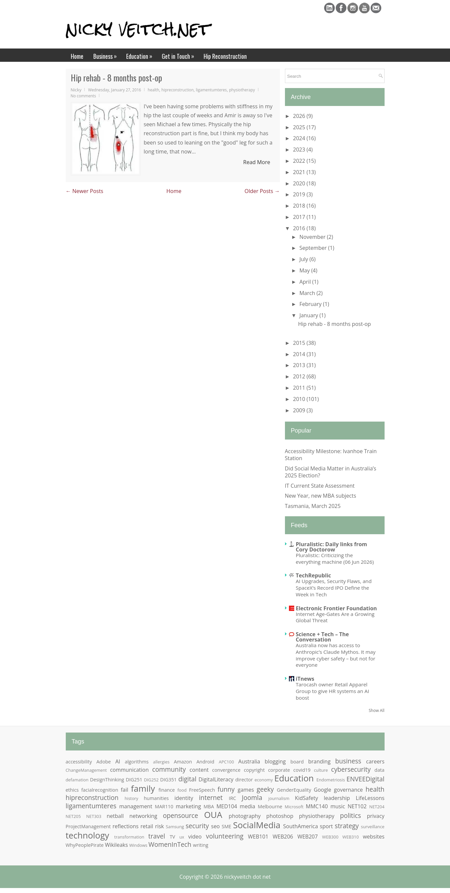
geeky (265, 789)
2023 (300, 149)
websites (373, 836)
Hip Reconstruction (225, 56)
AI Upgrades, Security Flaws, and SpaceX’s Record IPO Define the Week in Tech (334, 588)
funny (226, 789)
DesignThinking (107, 779)
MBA (209, 806)
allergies (161, 762)
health (153, 89)
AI (117, 761)
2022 (300, 160)
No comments (83, 95)
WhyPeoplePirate (85, 845)
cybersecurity (351, 769)
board (297, 761)
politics (350, 815)
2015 (300, 343)
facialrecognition (99, 790)
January (309, 315)
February (311, 304)
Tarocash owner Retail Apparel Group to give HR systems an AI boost (332, 691)
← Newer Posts (84, 191)
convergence (226, 770)
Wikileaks (116, 844)
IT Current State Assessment (320, 485)
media (247, 806)
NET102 (357, 806)
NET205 (73, 816)
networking (143, 816)
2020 (300, 183)
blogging (275, 761)
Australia (249, 761)
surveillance (373, 827)
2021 (300, 172)
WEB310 (350, 837)
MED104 (227, 806)
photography (245, 816)
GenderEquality (294, 790)
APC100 (226, 762)
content (199, 769)
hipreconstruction (177, 89)
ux (181, 837)
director (244, 779)
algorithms (137, 761)
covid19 (302, 770)
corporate (279, 770)
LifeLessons (370, 798)
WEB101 (258, 836)
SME (226, 826)
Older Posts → (262, 191)
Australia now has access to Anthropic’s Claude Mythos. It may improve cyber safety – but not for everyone (336, 655)
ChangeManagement (86, 770)
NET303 (93, 816)
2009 (300, 410)
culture (321, 770)
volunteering (224, 836)
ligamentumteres (211, 89)
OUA (213, 815)
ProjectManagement (88, 826)
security (197, 825)
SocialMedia (257, 825)
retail (146, 826)
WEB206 (283, 836)
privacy (376, 816)
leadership (337, 798)
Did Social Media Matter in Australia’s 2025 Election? (330, 472)
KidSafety (306, 798)
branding (319, 761)
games (246, 789)
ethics (72, 790)
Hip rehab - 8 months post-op (116, 77)
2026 (300, 116)
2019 (300, 194)
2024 (300, 138)
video (195, 836)
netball (115, 816)
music (337, 806)
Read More (256, 162)
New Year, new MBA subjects (320, 495)
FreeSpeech (202, 790)
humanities (156, 798)
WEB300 (330, 837)
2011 (300, 387)
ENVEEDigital (365, 778)
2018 (300, 205)
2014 (300, 354)
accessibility (79, 761)
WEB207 (307, 836)
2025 (300, 127)
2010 (300, 399)
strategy (347, 825)
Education (141, 54)
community (169, 769)
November (313, 237)
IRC (232, 798)
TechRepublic (313, 575)
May (305, 270)
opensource (180, 815)
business (348, 760)
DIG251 (134, 779)
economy (264, 780)
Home (77, 56)
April (305, 281)
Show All (376, 710)
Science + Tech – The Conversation (322, 637)
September (313, 247)
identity (183, 798)
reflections (125, 826)
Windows (138, 845)
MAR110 (164, 806)
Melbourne (270, 806)
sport (326, 826)
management (135, 806)
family (143, 788)
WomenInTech (169, 844)
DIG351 (168, 779)
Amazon (183, 761)
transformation (129, 837)
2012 (300, 376)
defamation (77, 780)
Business (107, 54)
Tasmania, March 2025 (313, 506)
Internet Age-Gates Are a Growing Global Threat (335, 617)
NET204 (377, 807)
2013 (300, 365)
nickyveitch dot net (247, 876)
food (182, 790)
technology (87, 835)
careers (375, 761)
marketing (188, 806)
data (380, 770)
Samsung (175, 827)
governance (348, 789)
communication (129, 769)
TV (172, 837)
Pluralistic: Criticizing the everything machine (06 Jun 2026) (335, 558)
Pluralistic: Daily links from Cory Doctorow (331, 547)
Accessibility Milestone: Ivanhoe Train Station (331, 454)
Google (322, 789)
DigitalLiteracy (216, 779)
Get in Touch (180, 54)
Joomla (252, 797)
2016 (300, 228)
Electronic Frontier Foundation (336, 608)
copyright (254, 770)
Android (206, 761)
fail (124, 789)
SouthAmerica (300, 826)
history (131, 798)
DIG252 (151, 780)
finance (166, 790)
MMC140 (317, 806)
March (307, 293)
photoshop (279, 816)
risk (159, 826)
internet (211, 797)
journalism (278, 798)
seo (215, 826)
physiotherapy (242, 89)
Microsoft (294, 807)
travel (156, 836)
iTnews (305, 678)
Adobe (103, 761)
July (304, 259)
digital (187, 778)
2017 (300, 217)
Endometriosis (330, 780)
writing (200, 845)
